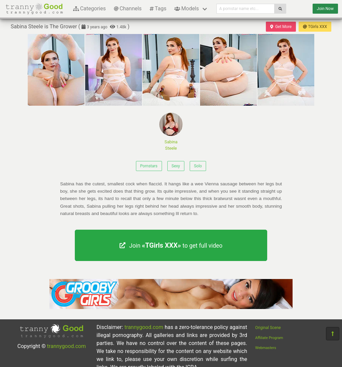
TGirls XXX (315, 26)
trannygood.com (66, 346)
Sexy (176, 166)
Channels (128, 8)
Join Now (325, 8)
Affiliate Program (269, 338)
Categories (89, 8)
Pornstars (149, 166)
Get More (281, 26)
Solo (198, 166)
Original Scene (268, 327)
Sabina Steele (171, 132)
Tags (158, 8)
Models (186, 8)
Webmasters (265, 348)
